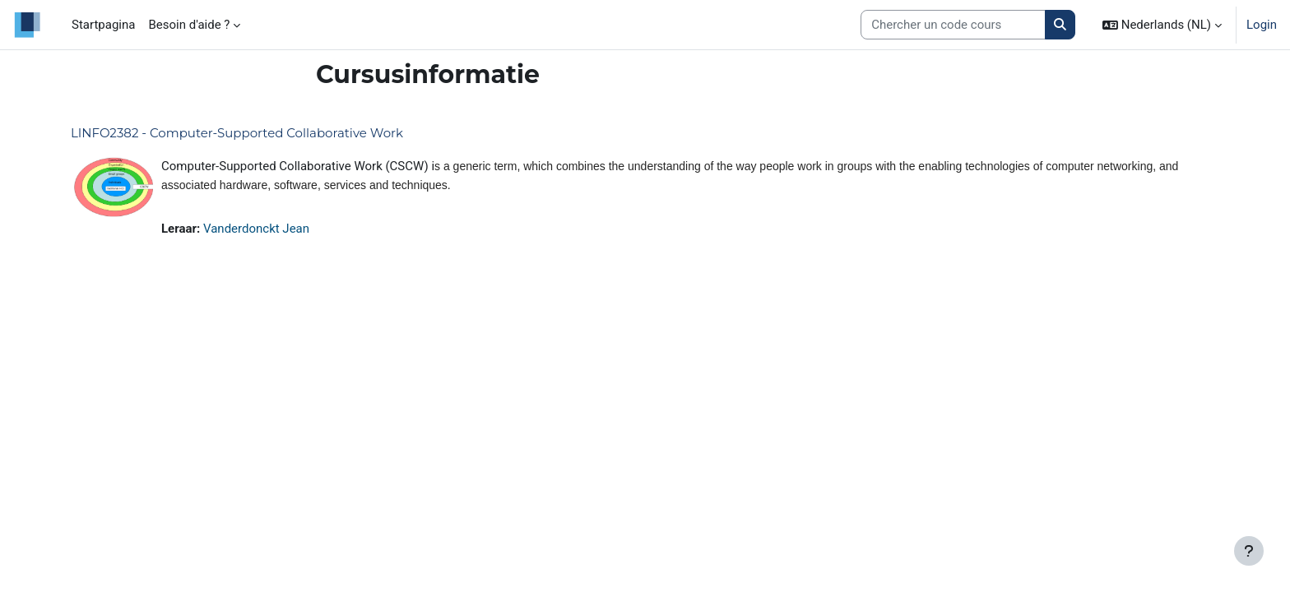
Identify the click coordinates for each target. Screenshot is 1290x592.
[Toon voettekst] (1249, 551)
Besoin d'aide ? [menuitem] (189, 24)
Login (1261, 24)
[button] (1162, 24)
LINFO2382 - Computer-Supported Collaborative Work (237, 133)
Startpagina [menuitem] (103, 24)
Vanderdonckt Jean (256, 228)
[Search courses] (953, 25)
